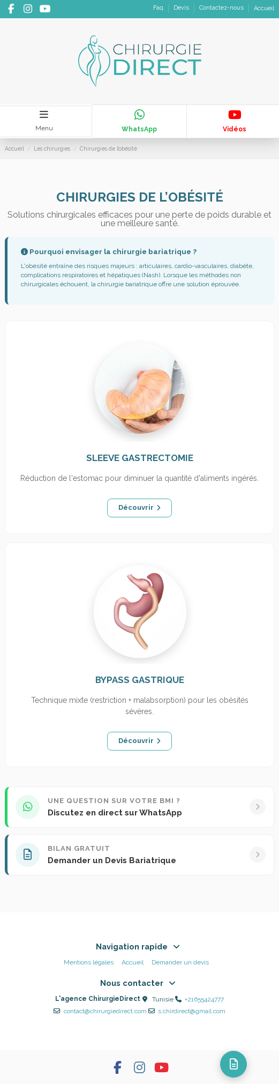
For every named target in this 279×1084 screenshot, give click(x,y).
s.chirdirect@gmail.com (191, 1011)
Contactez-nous (222, 8)
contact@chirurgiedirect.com (105, 1011)
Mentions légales (89, 962)
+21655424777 (204, 999)
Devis (182, 8)
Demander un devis (180, 962)
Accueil (264, 8)
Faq (159, 8)
